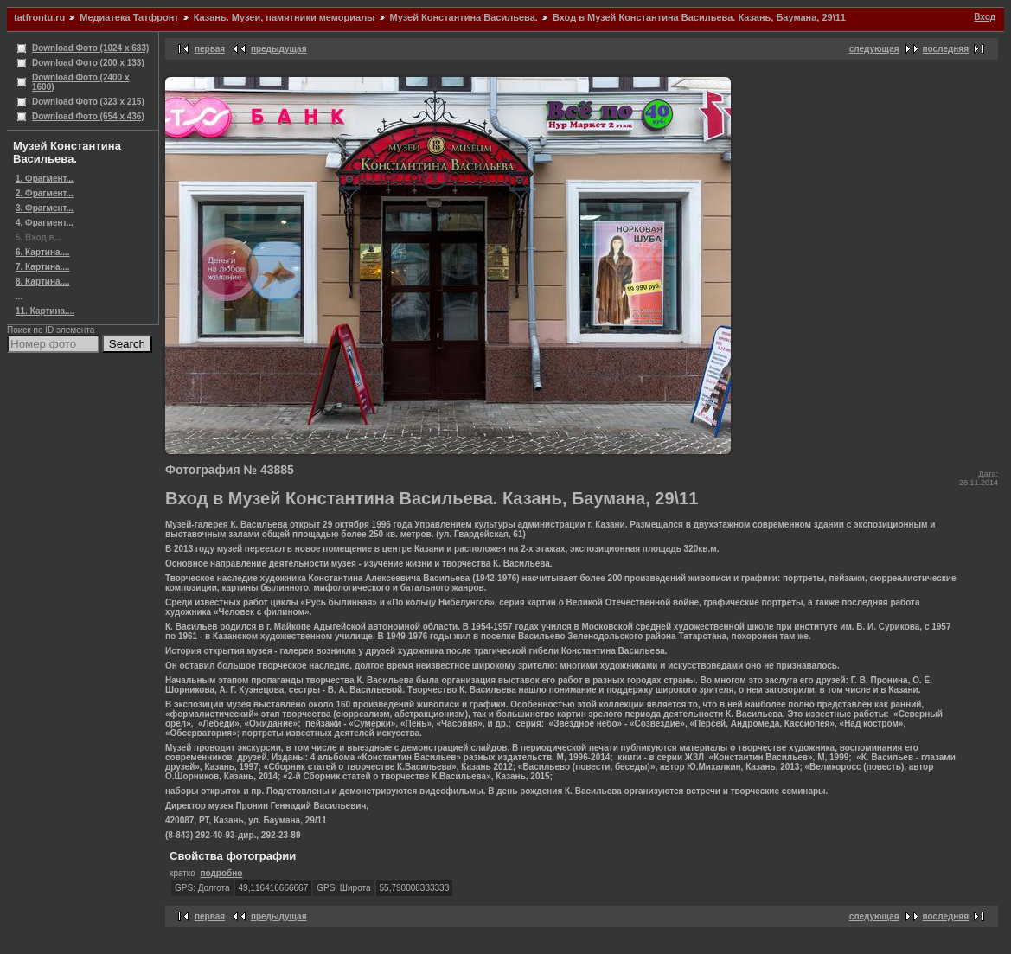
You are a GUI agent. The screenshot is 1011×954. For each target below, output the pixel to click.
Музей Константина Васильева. (464, 17)
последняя (946, 49)
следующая (874, 49)
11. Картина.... (45, 311)
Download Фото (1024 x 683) (90, 48)
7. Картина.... (43, 267)
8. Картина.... (43, 281)
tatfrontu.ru (39, 17)
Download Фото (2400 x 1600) (81, 82)
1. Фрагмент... (45, 178)
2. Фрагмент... (45, 193)
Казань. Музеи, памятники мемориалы (284, 17)
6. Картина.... (43, 252)
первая (210, 49)
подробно (221, 873)
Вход (984, 17)
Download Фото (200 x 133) (88, 62)
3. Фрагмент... (45, 208)
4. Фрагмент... (45, 222)
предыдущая (279, 49)
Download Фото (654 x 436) (88, 116)
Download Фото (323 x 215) (88, 101)
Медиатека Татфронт (129, 17)
